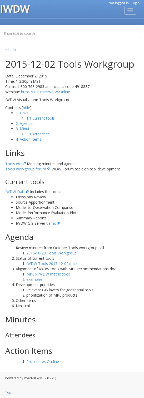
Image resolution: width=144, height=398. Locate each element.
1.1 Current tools (40, 118)
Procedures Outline (42, 361)
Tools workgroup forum (25, 168)
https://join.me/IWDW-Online (45, 91)
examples (34, 279)
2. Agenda (24, 123)
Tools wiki (13, 163)
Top (8, 392)
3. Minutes (24, 128)
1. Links (22, 112)
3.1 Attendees (38, 133)
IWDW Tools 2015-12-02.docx (51, 263)
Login (136, 3)
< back (10, 49)
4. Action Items (28, 139)
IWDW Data (15, 191)
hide (26, 107)
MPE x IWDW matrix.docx (48, 274)
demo (51, 223)
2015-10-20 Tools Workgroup (51, 252)
